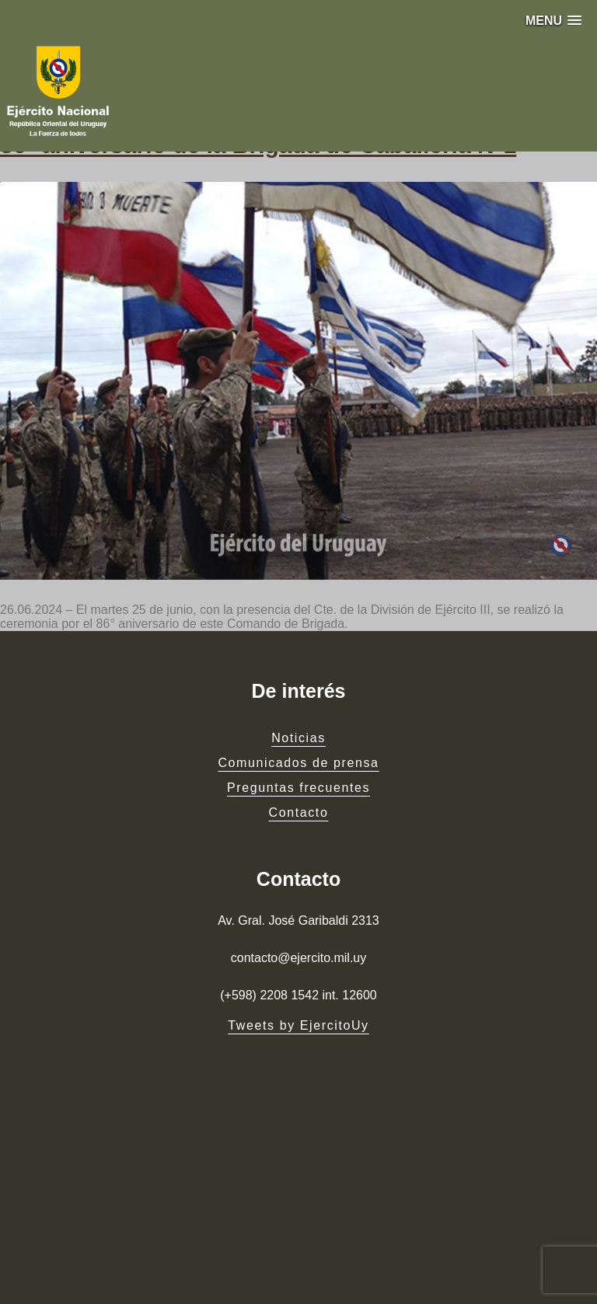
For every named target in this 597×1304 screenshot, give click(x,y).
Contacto (299, 812)
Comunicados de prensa (298, 762)
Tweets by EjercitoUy (298, 1025)
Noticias (298, 737)
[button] (553, 20)
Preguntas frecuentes (298, 787)
